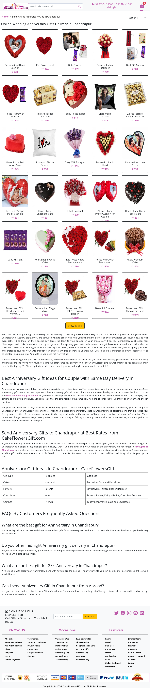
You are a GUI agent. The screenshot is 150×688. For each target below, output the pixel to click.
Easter (131, 663)
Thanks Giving (82, 642)
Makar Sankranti (113, 663)
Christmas (110, 649)
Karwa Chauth (134, 652)
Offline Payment (12, 659)
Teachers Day (61, 659)
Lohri (107, 659)
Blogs (7, 649)
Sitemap (31, 656)
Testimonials (33, 638)
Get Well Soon (61, 656)
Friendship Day (62, 652)
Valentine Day (61, 642)
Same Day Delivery (13, 642)
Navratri (132, 645)
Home (5, 16)
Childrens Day (82, 659)
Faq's (7, 656)
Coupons (9, 652)
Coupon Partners (35, 652)
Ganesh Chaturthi (136, 656)
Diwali (108, 642)
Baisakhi (132, 659)
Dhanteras (110, 666)
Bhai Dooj (109, 645)
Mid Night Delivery (13, 645)
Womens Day (82, 652)
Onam (108, 652)
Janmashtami (134, 638)
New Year (80, 656)
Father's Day (61, 649)
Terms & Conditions (37, 642)
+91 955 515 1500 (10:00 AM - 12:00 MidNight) (112, 6)
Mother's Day (61, 645)
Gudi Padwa (110, 656)
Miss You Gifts (82, 649)
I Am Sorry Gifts (83, 638)
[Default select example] (137, 17)
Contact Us (33, 649)
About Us (9, 638)
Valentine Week (62, 638)
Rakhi (108, 638)
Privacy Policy (34, 645)
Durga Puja (133, 642)
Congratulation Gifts (85, 645)
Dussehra (132, 649)
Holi (130, 666)
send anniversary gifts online (22, 395)
